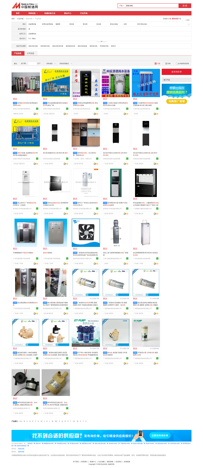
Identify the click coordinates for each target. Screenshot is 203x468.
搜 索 (185, 6)
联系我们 (84, 461)
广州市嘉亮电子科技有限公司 (22, 258)
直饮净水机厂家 (151, 443)
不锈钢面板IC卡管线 (23, 253)
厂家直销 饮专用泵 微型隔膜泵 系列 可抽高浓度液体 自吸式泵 (85, 305)
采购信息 (33, 13)
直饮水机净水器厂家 (101, 443)
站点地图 (101, 461)
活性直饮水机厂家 (176, 443)
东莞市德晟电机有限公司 (21, 408)
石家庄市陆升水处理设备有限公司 (52, 109)
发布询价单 (176, 72)
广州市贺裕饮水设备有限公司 (143, 258)
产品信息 (17, 53)
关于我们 (76, 461)
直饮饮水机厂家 (114, 443)
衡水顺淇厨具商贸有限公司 (52, 308)
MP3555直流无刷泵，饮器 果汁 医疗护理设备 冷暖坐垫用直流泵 (55, 404)
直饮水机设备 (82, 46)
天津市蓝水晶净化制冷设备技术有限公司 (82, 109)
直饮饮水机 (93, 46)
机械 (15, 103)
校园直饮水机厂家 (88, 443)
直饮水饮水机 (33, 46)
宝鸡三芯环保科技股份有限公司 (22, 109)
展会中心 (67, 13)
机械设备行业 (49, 13)
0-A (21, 421)
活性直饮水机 (45, 46)
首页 (18, 13)
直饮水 (113, 46)
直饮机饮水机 (70, 46)
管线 (47, 253)
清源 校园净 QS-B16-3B (55, 153)
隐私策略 (110, 461)
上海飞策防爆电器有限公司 (112, 258)
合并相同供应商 (182, 63)
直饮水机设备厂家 (139, 443)
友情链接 (127, 461)
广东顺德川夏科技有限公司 (142, 208)
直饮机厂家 (31, 443)
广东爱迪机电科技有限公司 (82, 308)
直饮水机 (21, 448)
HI (41, 421)
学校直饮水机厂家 (63, 443)
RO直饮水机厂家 (75, 443)
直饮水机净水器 (57, 46)
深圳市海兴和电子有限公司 (82, 258)
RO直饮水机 (104, 46)
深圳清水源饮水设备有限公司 (52, 159)
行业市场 (83, 13)
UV (74, 421)
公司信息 (30, 53)
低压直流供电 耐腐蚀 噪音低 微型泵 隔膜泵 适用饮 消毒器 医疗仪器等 (145, 305)
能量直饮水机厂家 (50, 443)
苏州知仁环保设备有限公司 (22, 208)
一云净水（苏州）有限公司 (82, 159)
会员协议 (118, 461)
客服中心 (93, 461)
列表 (168, 63)
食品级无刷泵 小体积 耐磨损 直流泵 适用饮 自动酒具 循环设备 (25, 355)
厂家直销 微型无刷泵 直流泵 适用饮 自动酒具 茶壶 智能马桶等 (55, 355)
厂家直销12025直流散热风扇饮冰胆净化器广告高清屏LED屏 (85, 255)
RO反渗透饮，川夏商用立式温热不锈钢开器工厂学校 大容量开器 (146, 205)
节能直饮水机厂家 (126, 443)
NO (56, 421)
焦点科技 (104, 464)
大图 (157, 63)
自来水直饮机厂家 (23, 445)
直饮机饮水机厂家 (163, 443)
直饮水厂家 (40, 443)
